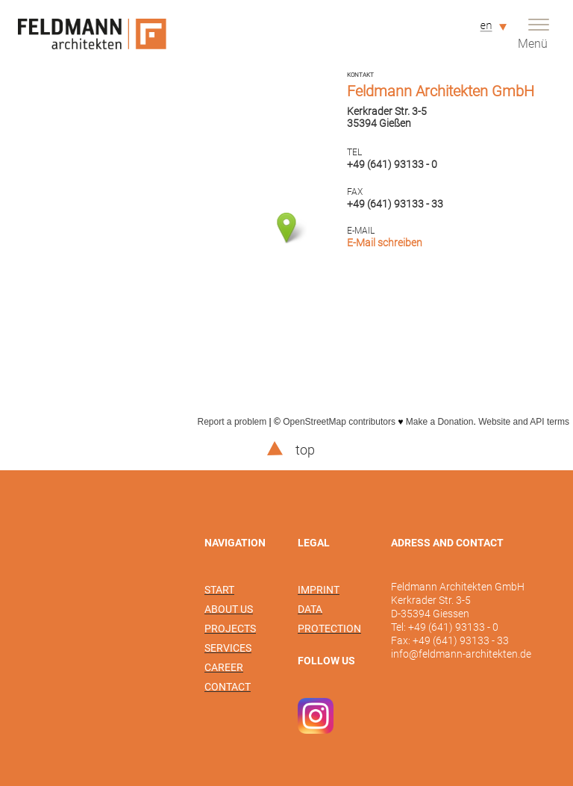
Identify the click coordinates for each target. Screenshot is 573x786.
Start (219, 590)
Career (223, 667)
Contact (227, 687)
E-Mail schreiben (384, 243)
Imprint (318, 590)
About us (228, 609)
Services (227, 648)
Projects (230, 628)
